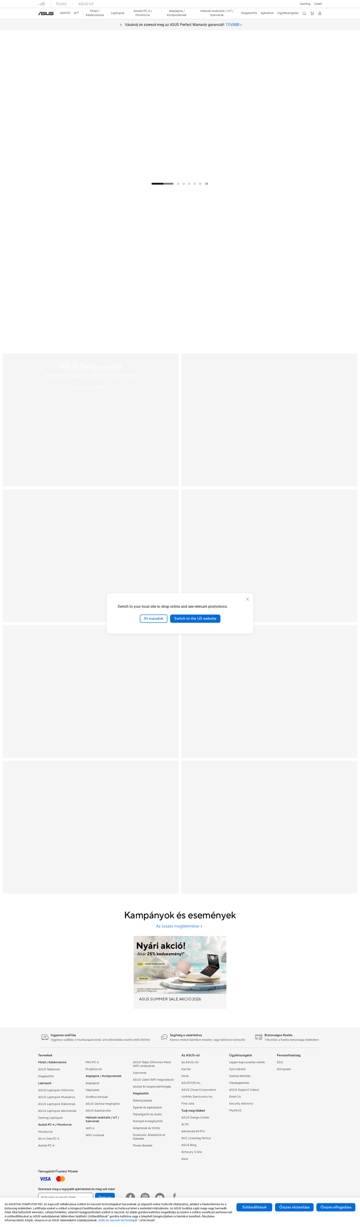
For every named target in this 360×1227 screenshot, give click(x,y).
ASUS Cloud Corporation (198, 1090)
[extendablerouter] (91, 827)
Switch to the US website (195, 618)
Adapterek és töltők (146, 1128)
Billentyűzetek (142, 1100)
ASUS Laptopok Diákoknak (56, 1104)
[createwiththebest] (269, 827)
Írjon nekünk (237, 1069)
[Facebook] (130, 1197)
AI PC (185, 1124)
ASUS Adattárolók (98, 1111)
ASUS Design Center (195, 1117)
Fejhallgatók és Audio (147, 1114)
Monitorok (45, 1132)
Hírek (185, 1076)
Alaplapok (92, 1083)
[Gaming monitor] (269, 691)
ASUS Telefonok (49, 1069)
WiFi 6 (90, 1128)
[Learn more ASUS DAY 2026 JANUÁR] (180, 349)
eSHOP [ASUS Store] (65, 13)
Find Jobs (187, 1103)
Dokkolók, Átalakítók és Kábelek (149, 1137)
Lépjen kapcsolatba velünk (247, 1062)
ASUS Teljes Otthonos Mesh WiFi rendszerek (152, 1064)
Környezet (284, 1069)
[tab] (234, 25)
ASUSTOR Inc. (191, 1083)
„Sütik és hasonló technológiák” (118, 1220)
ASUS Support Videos (244, 1090)
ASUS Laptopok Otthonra (56, 1090)
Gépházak (92, 1090)
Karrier (186, 1069)
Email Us (235, 1097)
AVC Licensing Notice (196, 1138)
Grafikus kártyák (97, 1097)
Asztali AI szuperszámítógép (152, 1086)
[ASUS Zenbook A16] (91, 419)
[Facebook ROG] (174, 1197)
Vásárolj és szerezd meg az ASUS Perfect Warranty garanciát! (183, 25)
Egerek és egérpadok (147, 1107)
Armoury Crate (191, 1152)
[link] (46, 13)
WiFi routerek (95, 1135)
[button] (305, 4)
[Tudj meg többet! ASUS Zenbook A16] (90, 387)
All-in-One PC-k (48, 1139)
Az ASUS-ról (189, 1062)
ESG (280, 1062)
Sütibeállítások (254, 1207)
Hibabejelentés (239, 1083)
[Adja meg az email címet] (65, 1197)
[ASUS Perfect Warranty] (269, 555)
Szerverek (139, 1073)
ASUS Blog (189, 1145)
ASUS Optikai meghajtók (103, 1104)
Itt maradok (153, 618)
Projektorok (94, 1069)
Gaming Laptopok (50, 1118)
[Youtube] (159, 1197)
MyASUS (235, 1110)
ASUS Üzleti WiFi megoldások (153, 1080)
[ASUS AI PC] (91, 691)
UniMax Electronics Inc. (197, 1097)
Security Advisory (241, 1103)
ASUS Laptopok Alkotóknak (57, 1111)
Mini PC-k (92, 1062)
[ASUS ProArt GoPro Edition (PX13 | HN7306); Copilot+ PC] (269, 419)
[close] (247, 599)
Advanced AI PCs (193, 1131)
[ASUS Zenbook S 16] (91, 555)
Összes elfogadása (336, 1207)
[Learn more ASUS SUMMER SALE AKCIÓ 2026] (180, 188)
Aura (184, 1159)
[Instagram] (145, 1197)
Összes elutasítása (294, 1207)
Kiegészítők (46, 1076)
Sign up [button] (105, 1197)
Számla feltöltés (239, 1076)
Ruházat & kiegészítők (148, 1121)
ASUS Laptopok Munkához (56, 1097)
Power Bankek (142, 1145)
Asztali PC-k (46, 1145)
